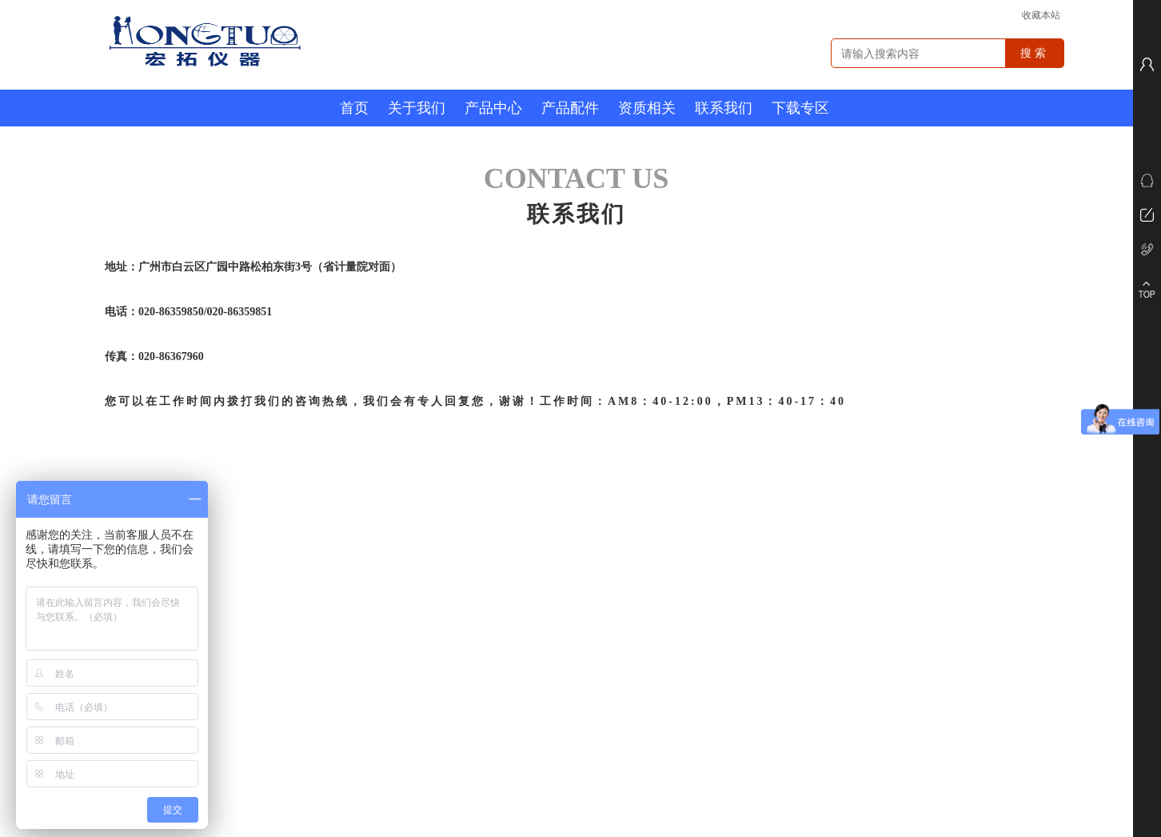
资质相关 (647, 108)
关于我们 (416, 108)
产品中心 (493, 108)
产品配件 (570, 108)
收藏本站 (1041, 15)
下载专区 (800, 108)
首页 (354, 108)
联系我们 (723, 108)
